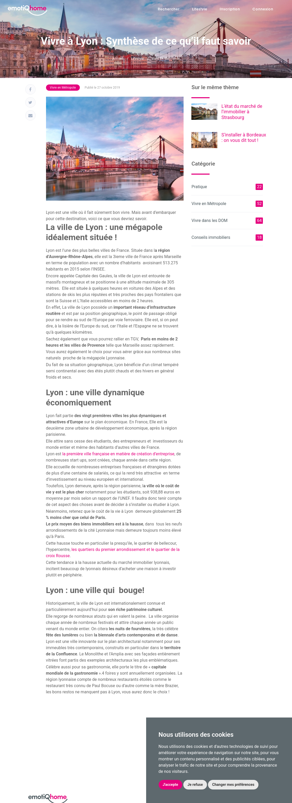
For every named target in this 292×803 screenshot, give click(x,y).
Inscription (230, 9)
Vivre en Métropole (166, 59)
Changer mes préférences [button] (233, 784)
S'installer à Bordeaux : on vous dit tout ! (243, 137)
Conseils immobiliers (227, 237)
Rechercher (169, 9)
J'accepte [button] (170, 784)
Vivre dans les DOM (227, 221)
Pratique (227, 187)
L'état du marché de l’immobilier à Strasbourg (241, 111)
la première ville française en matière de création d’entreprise (118, 453)
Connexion (262, 9)
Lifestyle (199, 9)
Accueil (117, 59)
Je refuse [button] (195, 784)
